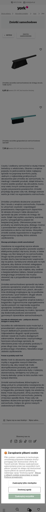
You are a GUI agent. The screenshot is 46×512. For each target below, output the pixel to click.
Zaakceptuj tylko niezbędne (25, 483)
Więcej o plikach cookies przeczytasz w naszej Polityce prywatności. (22, 475)
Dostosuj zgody (24, 490)
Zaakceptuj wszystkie (24, 496)
